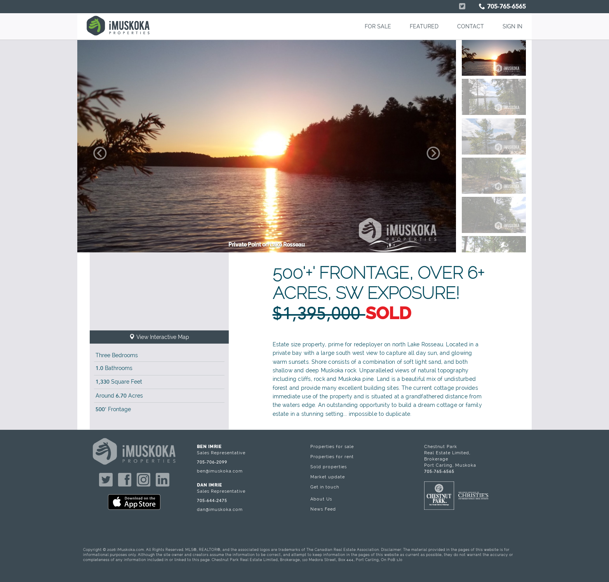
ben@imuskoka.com (220, 471)
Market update (327, 476)
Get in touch (324, 487)
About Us (321, 499)
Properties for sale (332, 446)
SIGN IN (512, 26)
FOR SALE (378, 26)
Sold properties (328, 466)
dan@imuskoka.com (220, 509)
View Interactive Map (159, 337)
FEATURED (424, 26)
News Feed (323, 509)
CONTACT (470, 26)
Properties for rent (332, 456)
